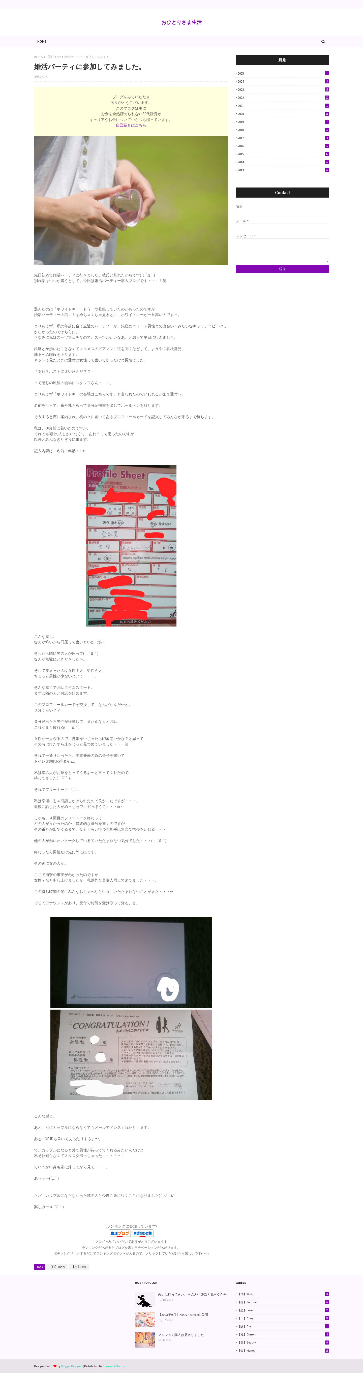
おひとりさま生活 (181, 22)
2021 (283, 106)
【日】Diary (57, 1267)
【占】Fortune (283, 1302)
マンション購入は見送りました (181, 1335)
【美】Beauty (283, 1342)
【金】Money (283, 1351)
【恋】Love (53, 57)
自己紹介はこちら (131, 125)
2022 (283, 98)
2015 (283, 154)
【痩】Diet (283, 1326)
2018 (283, 130)
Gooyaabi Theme (114, 1366)
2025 (283, 73)
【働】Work (283, 1294)
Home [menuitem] (41, 41)
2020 (283, 114)
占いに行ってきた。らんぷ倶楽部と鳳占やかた (192, 1294)
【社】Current (283, 1334)
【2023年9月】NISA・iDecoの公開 (183, 1315)
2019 (283, 122)
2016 (283, 146)
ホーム (38, 57)
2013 (283, 170)
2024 (283, 81)
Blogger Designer (71, 1366)
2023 (283, 89)
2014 (283, 162)
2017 (283, 138)
